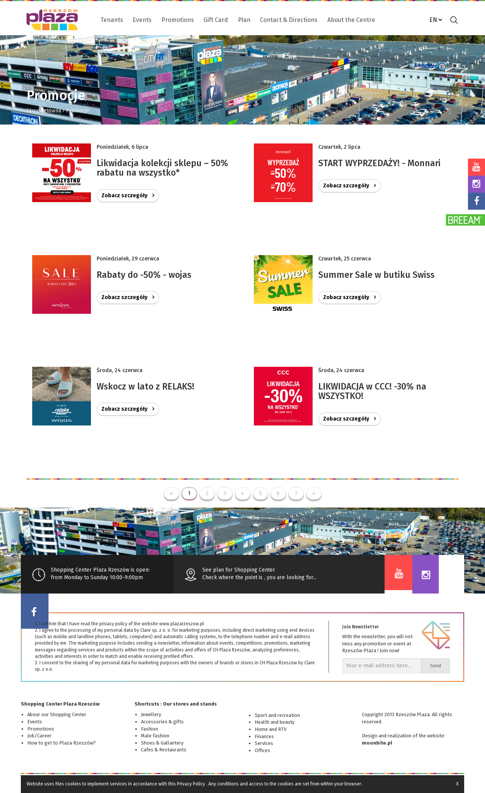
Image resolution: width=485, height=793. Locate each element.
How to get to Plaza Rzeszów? (61, 743)
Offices (262, 750)
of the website (428, 735)
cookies (73, 784)
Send (435, 665)
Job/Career (39, 735)
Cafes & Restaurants (163, 749)
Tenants (111, 19)
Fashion (149, 729)
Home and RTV (270, 729)
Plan (244, 19)
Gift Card (215, 19)
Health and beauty (274, 722)
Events (142, 19)
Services (264, 743)
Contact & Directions (289, 19)
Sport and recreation (277, 715)
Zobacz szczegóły (128, 195)
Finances (264, 736)
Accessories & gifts (162, 721)
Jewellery (151, 714)
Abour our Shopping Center (56, 714)
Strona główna (44, 110)
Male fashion (155, 735)
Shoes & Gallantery (162, 743)
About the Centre (351, 19)
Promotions (177, 19)
